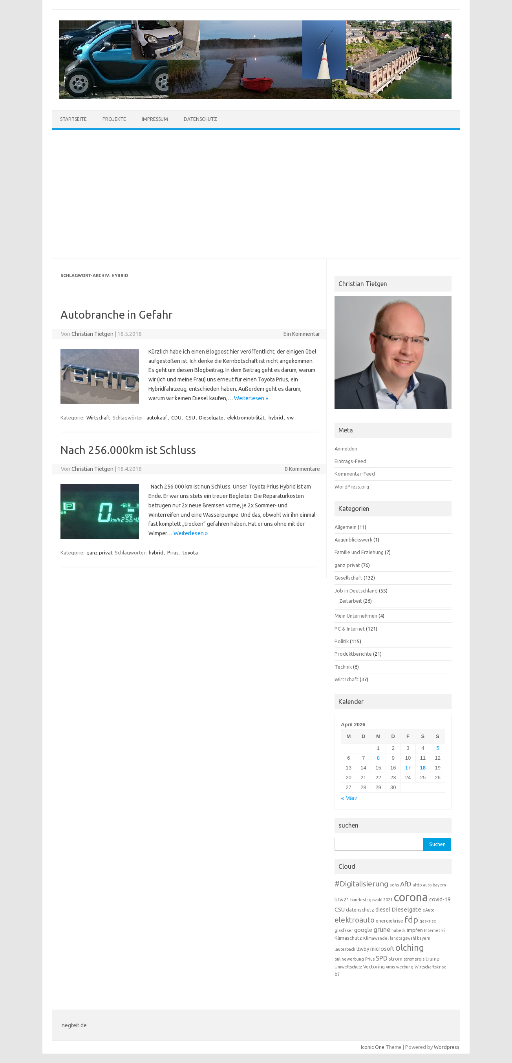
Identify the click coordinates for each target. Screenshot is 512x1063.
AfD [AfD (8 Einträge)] (405, 884)
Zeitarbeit (350, 601)
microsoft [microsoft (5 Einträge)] (382, 949)
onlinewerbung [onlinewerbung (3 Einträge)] (349, 959)
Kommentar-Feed (355, 473)
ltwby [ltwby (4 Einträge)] (363, 949)
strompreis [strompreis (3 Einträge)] (414, 959)
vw (290, 417)
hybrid (276, 417)
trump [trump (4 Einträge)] (433, 958)
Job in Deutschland (356, 590)
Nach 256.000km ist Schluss (128, 450)
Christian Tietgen (92, 334)
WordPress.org (352, 486)
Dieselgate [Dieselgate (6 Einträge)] (406, 909)
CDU (176, 417)
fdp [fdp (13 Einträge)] (411, 919)
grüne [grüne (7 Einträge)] (381, 929)
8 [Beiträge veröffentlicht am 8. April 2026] (378, 758)
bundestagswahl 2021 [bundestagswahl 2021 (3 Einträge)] (371, 899)
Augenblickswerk (353, 539)
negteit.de (74, 1025)
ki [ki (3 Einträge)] (443, 930)
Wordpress (446, 1047)
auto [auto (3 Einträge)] (427, 884)
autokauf (156, 417)
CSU (190, 417)
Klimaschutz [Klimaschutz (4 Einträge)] (348, 938)
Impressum (155, 119)
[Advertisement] (256, 194)
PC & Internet (350, 628)
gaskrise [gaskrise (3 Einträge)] (427, 921)
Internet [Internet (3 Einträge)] (432, 930)
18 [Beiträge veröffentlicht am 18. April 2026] (423, 768)
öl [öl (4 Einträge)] (337, 974)
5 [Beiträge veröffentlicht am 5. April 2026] (437, 748)
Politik (342, 641)
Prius (173, 552)
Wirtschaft (98, 417)
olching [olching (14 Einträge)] (409, 947)
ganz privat (99, 552)
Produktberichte (353, 653)
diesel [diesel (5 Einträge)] (382, 909)
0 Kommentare (302, 469)
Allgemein (346, 527)
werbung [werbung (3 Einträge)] (404, 967)
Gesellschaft (348, 577)
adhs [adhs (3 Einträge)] (394, 884)
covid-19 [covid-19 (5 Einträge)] (440, 899)
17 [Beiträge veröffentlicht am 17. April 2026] (408, 768)
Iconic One (372, 1047)
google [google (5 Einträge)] (363, 930)
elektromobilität (246, 417)
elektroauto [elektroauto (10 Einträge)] (355, 919)
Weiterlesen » (251, 398)
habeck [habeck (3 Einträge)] (398, 930)
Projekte (114, 119)
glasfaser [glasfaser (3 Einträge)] (344, 930)
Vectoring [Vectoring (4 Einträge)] (374, 966)
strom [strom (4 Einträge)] (395, 958)
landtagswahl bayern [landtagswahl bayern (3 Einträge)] (410, 938)
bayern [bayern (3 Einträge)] (439, 884)
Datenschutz (200, 119)
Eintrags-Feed (350, 461)
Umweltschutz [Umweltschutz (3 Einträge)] (348, 967)
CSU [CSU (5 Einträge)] (340, 909)
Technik (343, 666)
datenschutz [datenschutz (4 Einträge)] (360, 909)
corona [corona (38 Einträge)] (411, 897)
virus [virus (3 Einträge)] (390, 967)
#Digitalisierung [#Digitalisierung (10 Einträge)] (361, 883)
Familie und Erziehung (359, 552)
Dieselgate (211, 417)
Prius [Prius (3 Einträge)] (370, 959)
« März (349, 798)
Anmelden (346, 448)
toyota (190, 552)
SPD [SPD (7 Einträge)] (382, 958)
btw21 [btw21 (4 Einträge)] (342, 899)
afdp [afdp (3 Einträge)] (417, 884)
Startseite (73, 119)
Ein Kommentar (301, 334)
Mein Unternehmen (356, 615)
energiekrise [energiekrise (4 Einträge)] (389, 920)
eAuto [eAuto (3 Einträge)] (428, 910)
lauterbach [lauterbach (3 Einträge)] (345, 949)
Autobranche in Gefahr (116, 314)
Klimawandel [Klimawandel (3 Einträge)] (376, 938)
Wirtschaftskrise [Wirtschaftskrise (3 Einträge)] (430, 967)
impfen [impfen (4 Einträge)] (415, 930)
